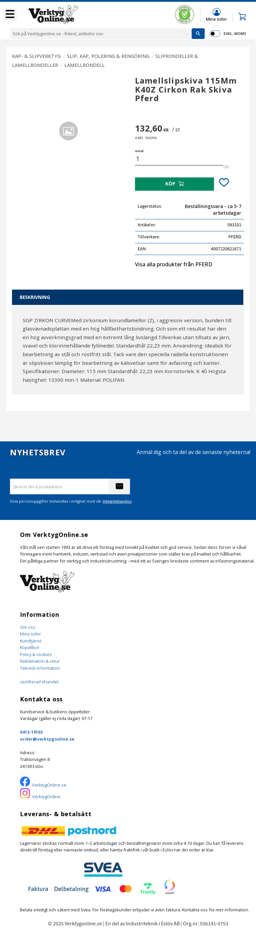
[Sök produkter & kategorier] (101, 33)
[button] (10, 14)
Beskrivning (35, 297)
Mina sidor (30, 634)
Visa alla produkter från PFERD (173, 264)
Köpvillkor (29, 647)
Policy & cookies (36, 654)
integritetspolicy (117, 501)
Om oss (27, 627)
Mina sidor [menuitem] (216, 19)
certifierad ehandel (39, 682)
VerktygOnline (46, 797)
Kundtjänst (30, 641)
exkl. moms (235, 33)
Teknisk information (40, 668)
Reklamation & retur (40, 661)
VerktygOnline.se (49, 785)
